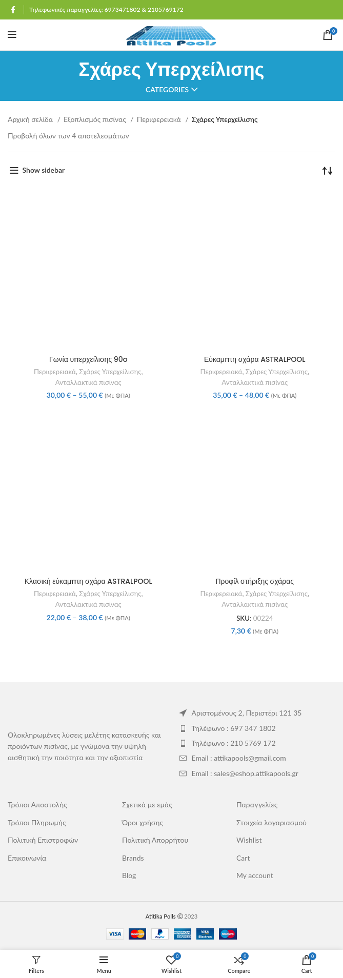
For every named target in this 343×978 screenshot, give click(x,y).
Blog (129, 875)
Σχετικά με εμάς (147, 804)
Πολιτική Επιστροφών (43, 840)
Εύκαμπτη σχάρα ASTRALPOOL (255, 359)
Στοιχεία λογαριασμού (271, 822)
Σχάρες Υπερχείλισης (110, 372)
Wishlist (248, 840)
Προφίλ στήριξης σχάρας (254, 581)
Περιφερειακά (160, 119)
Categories (167, 89)
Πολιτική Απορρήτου (155, 840)
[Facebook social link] (13, 9)
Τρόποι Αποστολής (37, 804)
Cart (243, 857)
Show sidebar (44, 170)
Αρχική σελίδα (31, 119)
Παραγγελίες (256, 804)
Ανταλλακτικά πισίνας (88, 382)
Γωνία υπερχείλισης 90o (88, 359)
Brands (133, 857)
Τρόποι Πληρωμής (37, 822)
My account (254, 875)
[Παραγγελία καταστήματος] (327, 170)
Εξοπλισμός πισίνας (96, 119)
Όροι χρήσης (142, 822)
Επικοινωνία (27, 857)
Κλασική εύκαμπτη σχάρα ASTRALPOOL (88, 581)
